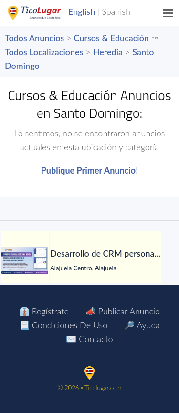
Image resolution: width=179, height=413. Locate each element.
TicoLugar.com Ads (44, 13)
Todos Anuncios (34, 38)
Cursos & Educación (111, 38)
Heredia (108, 51)
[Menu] (168, 13)
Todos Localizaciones (44, 51)
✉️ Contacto (89, 339)
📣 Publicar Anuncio (122, 311)
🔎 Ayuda (142, 325)
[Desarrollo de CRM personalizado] (24, 260)
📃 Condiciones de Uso (63, 325)
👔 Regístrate (44, 311)
